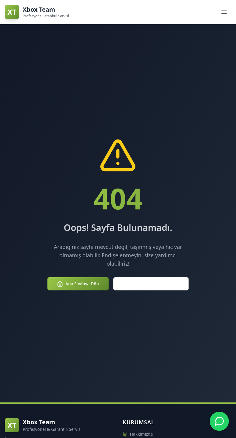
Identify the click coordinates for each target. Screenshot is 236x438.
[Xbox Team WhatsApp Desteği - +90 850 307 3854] (219, 421)
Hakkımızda (138, 434)
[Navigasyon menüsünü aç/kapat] (224, 12)
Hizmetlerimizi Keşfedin (151, 284)
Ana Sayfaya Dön (78, 284)
